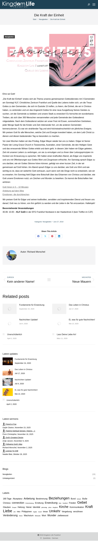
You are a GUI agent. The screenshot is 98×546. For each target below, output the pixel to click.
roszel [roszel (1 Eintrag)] (40, 512)
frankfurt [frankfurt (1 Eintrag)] (65, 503)
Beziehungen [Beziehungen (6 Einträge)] (59, 498)
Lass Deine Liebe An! (66, 334)
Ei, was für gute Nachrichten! (82, 320)
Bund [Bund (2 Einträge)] (73, 498)
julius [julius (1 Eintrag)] (49, 507)
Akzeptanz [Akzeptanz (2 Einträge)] (17, 498)
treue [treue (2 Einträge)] (45, 511)
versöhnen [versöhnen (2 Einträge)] (78, 511)
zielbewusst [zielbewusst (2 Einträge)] (63, 515)
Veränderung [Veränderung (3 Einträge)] (10, 515)
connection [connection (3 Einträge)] (18, 502)
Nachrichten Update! (28, 320)
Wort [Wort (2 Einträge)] (44, 515)
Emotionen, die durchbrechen (16, 194)
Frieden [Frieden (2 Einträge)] (72, 503)
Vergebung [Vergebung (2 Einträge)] (67, 511)
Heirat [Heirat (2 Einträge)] (28, 507)
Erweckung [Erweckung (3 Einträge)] (51, 502)
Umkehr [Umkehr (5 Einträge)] (55, 511)
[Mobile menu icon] (93, 4)
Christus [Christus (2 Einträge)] (7, 503)
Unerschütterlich (14, 334)
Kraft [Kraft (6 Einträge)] (89, 506)
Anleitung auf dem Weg (13, 191)
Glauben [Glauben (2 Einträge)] (7, 507)
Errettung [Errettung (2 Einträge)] (39, 503)
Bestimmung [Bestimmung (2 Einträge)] (41, 498)
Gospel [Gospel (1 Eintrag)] (14, 507)
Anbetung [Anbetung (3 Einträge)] (29, 498)
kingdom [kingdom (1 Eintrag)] (55, 507)
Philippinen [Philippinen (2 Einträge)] (27, 511)
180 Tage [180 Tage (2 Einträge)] (7, 498)
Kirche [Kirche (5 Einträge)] (63, 506)
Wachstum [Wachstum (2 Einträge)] (29, 515)
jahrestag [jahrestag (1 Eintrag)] (44, 507)
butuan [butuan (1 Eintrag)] (79, 499)
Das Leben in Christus (79, 305)
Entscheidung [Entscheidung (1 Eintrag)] (29, 503)
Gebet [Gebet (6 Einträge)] (82, 502)
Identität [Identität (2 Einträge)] (36, 507)
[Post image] (10, 309)
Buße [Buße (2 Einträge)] (84, 498)
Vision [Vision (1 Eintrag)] (21, 515)
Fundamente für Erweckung (31, 305)
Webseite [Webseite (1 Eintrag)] (37, 515)
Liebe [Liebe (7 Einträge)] (7, 511)
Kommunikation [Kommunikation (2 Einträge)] (77, 507)
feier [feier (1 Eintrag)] (60, 503)
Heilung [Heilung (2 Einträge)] (21, 507)
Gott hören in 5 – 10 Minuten (16, 187)
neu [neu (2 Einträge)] (18, 511)
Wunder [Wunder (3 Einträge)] (51, 515)
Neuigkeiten (9, 37)
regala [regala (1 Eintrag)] (35, 512)
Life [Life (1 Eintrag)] (14, 512)
